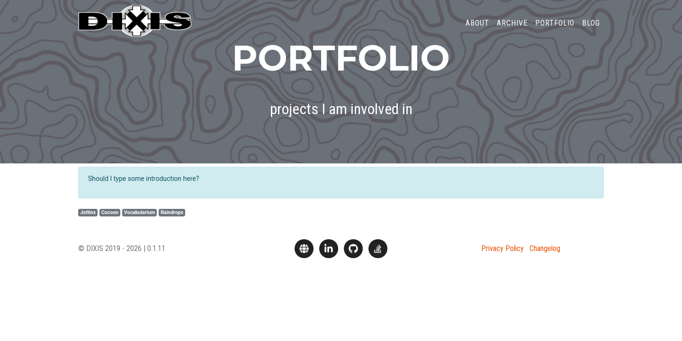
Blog (591, 30)
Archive (512, 30)
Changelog (544, 248)
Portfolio (554, 30)
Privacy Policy (502, 248)
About (477, 30)
